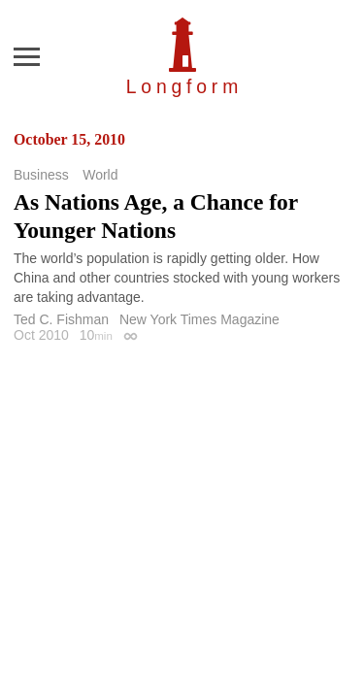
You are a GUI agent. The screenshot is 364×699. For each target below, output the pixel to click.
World (100, 175)
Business (41, 175)
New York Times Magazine (199, 319)
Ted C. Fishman (61, 319)
